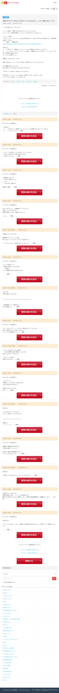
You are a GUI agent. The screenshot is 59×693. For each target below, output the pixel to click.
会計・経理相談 (6, 665)
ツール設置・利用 (7, 627)
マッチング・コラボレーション (10, 639)
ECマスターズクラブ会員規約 (10, 690)
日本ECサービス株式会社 (42, 690)
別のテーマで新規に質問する (29, 106)
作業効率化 (5, 668)
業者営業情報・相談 (7, 659)
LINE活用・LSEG (7, 607)
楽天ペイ (5, 645)
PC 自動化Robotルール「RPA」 (10, 656)
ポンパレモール (6, 616)
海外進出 (5, 636)
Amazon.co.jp (6, 604)
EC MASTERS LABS (7, 671)
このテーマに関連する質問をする (29, 103)
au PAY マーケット (7, 598)
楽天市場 (5, 592)
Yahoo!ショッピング (8, 595)
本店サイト (5, 624)
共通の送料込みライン (8, 630)
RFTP (13, 81)
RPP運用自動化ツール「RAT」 (10, 610)
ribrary (35, 81)
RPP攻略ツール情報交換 (8, 648)
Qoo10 (4, 601)
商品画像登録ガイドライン (9, 651)
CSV (23, 81)
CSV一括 (29, 81)
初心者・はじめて (7, 590)
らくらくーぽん (6, 613)
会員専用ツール (7, 113)
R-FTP (18, 81)
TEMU (4, 642)
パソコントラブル (7, 674)
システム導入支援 (7, 662)
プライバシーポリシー (24, 690)
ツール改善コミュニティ (9, 654)
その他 (4, 680)
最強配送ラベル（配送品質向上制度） (12, 619)
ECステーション (6, 633)
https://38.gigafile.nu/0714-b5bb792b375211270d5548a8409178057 (22, 44)
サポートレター (6, 677)
